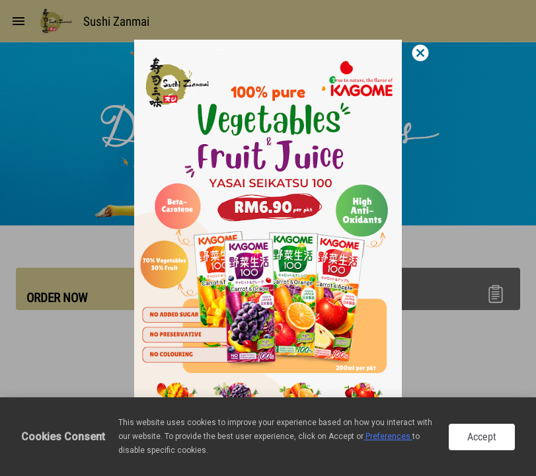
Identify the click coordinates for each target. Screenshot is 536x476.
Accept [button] (481, 436)
